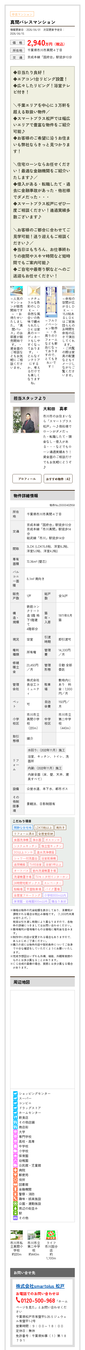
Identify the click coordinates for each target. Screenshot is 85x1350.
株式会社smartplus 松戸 (40, 1286)
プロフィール (27, 479)
